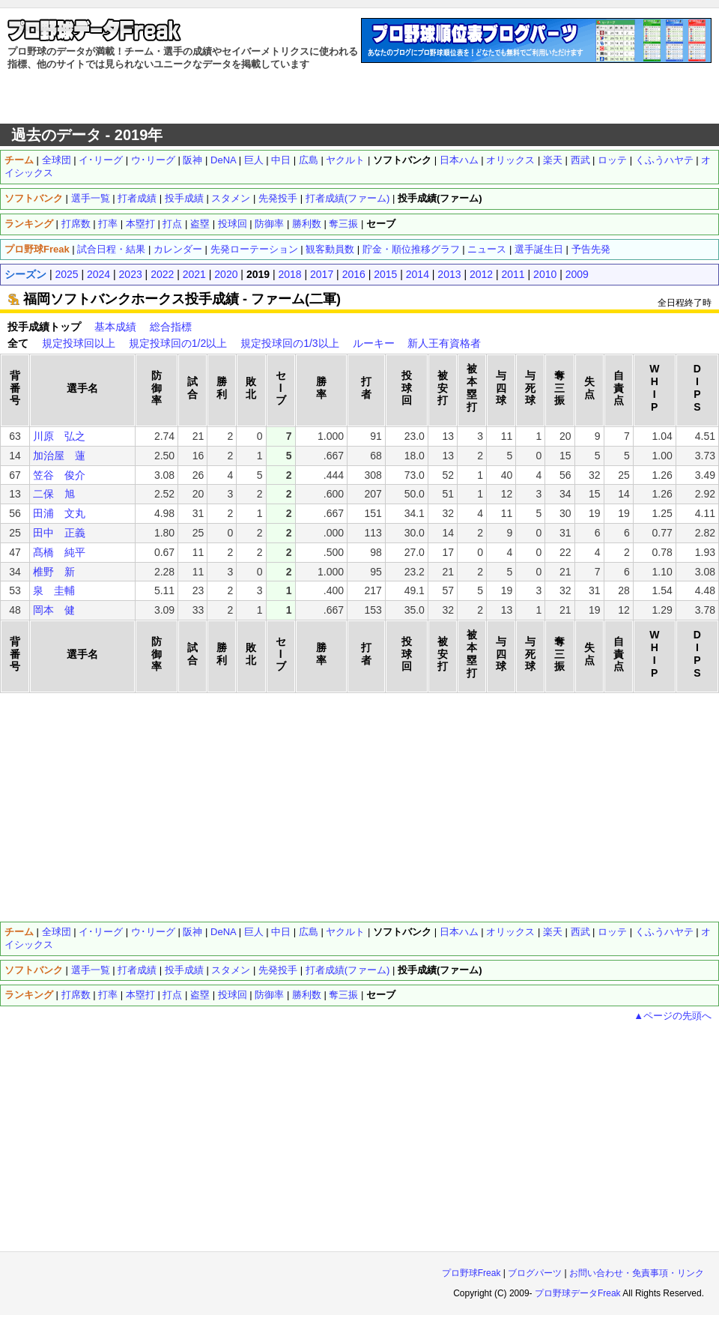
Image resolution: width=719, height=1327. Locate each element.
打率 (108, 223)
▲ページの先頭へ (673, 1015)
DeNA (223, 160)
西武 (580, 160)
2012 (481, 274)
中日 (281, 160)
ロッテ (612, 160)
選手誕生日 (539, 249)
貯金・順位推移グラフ (411, 249)
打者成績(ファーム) (348, 198)
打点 (172, 223)
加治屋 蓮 (59, 456)
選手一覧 (90, 198)
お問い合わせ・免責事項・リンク (636, 1273)
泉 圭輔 (54, 590)
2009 (577, 274)
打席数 (76, 223)
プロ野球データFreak (578, 1293)
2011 (513, 274)
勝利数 (306, 223)
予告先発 (590, 249)
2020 (225, 274)
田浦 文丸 (59, 513)
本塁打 (140, 223)
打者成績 (137, 198)
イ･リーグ (101, 160)
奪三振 (343, 223)
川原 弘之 (59, 436)
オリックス (510, 160)
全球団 (56, 160)
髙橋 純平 (59, 552)
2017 (321, 274)
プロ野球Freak (471, 1273)
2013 (449, 274)
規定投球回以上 (78, 343)
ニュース (486, 249)
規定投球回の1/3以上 (289, 343)
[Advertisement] (360, 97)
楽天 (552, 160)
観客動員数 (330, 249)
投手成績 (184, 198)
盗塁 (200, 223)
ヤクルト (345, 160)
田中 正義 (59, 533)
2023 (130, 274)
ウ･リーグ (153, 160)
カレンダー (178, 249)
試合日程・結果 (111, 249)
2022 (162, 274)
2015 (385, 274)
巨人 (254, 160)
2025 (66, 274)
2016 (353, 274)
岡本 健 (54, 610)
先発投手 (277, 198)
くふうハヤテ (664, 160)
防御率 (269, 223)
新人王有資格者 (444, 343)
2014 (417, 274)
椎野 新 (54, 572)
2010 (544, 274)
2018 (289, 274)
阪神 (192, 160)
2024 (98, 274)
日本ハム (459, 160)
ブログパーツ (535, 1273)
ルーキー (374, 343)
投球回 (232, 223)
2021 (194, 274)
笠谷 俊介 (59, 475)
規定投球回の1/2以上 (178, 343)
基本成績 (115, 327)
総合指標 (171, 327)
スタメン (230, 198)
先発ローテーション (254, 249)
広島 (308, 160)
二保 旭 (54, 494)
